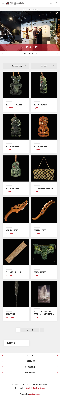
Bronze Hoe (10, 314)
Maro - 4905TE (40, 272)
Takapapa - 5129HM (13, 272)
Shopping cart (52, 2)
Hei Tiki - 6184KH (12, 146)
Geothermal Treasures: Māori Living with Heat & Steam (44, 314)
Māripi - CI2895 (12, 230)
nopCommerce (34, 394)
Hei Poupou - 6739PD (14, 105)
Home (24, 10)
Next (42, 330)
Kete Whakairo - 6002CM (43, 188)
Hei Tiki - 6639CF (40, 146)
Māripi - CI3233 (40, 230)
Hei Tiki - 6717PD (12, 188)
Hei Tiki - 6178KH (40, 105)
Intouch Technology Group (35, 388)
